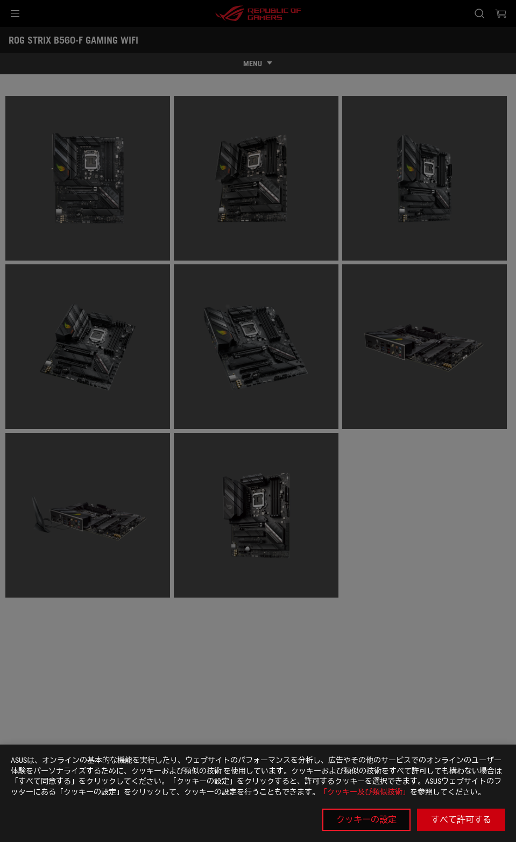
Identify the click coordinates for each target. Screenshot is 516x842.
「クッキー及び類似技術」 (365, 792)
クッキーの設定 (366, 820)
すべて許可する (461, 820)
